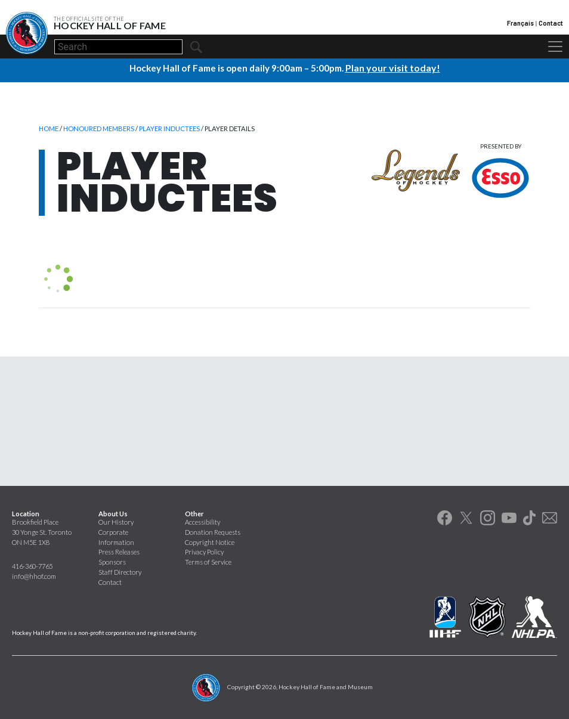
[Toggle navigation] (555, 46)
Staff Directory (119, 571)
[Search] (118, 46)
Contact (551, 23)
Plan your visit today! (392, 67)
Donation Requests (212, 531)
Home (48, 128)
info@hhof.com (34, 575)
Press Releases (119, 551)
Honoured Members (98, 128)
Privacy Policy (204, 551)
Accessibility (202, 521)
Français (520, 23)
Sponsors (112, 561)
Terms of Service (208, 561)
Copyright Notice (209, 542)
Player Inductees (169, 128)
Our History (116, 521)
